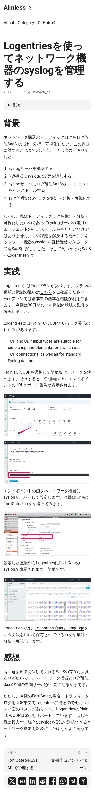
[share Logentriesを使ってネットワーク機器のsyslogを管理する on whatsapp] (63, 781)
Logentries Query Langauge (59, 628)
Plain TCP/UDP (44, 323)
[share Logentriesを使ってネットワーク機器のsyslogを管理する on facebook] (52, 781)
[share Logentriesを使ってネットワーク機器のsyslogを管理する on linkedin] (32, 781)
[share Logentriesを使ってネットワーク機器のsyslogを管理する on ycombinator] (83, 781)
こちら (46, 292)
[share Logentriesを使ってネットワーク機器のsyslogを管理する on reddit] (42, 781)
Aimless (15, 7)
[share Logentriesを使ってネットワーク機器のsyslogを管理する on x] (12, 781)
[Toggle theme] (31, 7)
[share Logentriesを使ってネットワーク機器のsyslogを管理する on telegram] (73, 781)
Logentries (17, 255)
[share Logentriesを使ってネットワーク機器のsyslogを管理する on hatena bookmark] (22, 781)
